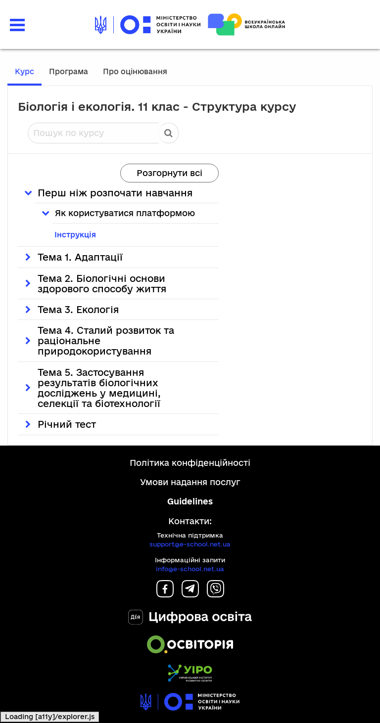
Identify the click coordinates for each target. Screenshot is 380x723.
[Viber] (215, 594)
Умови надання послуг (190, 482)
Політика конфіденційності (190, 462)
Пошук (169, 133)
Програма (68, 71)
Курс (24, 71)
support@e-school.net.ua (190, 544)
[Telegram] (190, 594)
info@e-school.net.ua (190, 568)
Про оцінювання (135, 71)
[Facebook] (165, 594)
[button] (17, 24)
